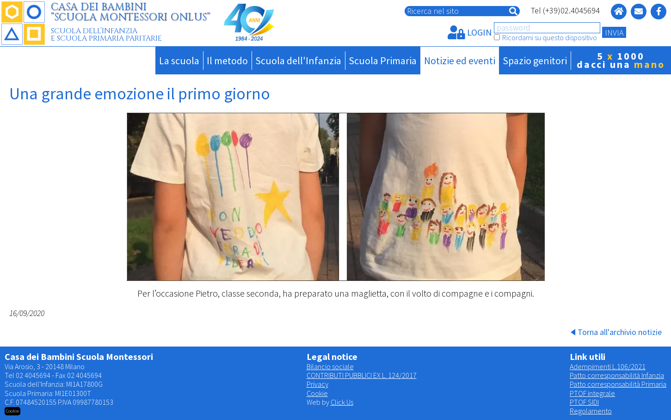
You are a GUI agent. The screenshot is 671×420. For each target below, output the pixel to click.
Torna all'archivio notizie (620, 332)
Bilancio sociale (330, 366)
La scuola (179, 60)
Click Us (342, 402)
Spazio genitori (535, 60)
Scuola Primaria (383, 60)
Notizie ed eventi (459, 60)
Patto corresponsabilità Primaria (618, 384)
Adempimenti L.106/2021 (608, 366)
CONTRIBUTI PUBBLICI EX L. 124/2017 (362, 375)
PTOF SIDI (584, 402)
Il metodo (227, 60)
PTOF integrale (592, 393)
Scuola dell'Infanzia (298, 60)
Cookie (317, 393)
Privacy (317, 384)
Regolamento (591, 410)
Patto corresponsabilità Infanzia (617, 375)
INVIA (614, 32)
